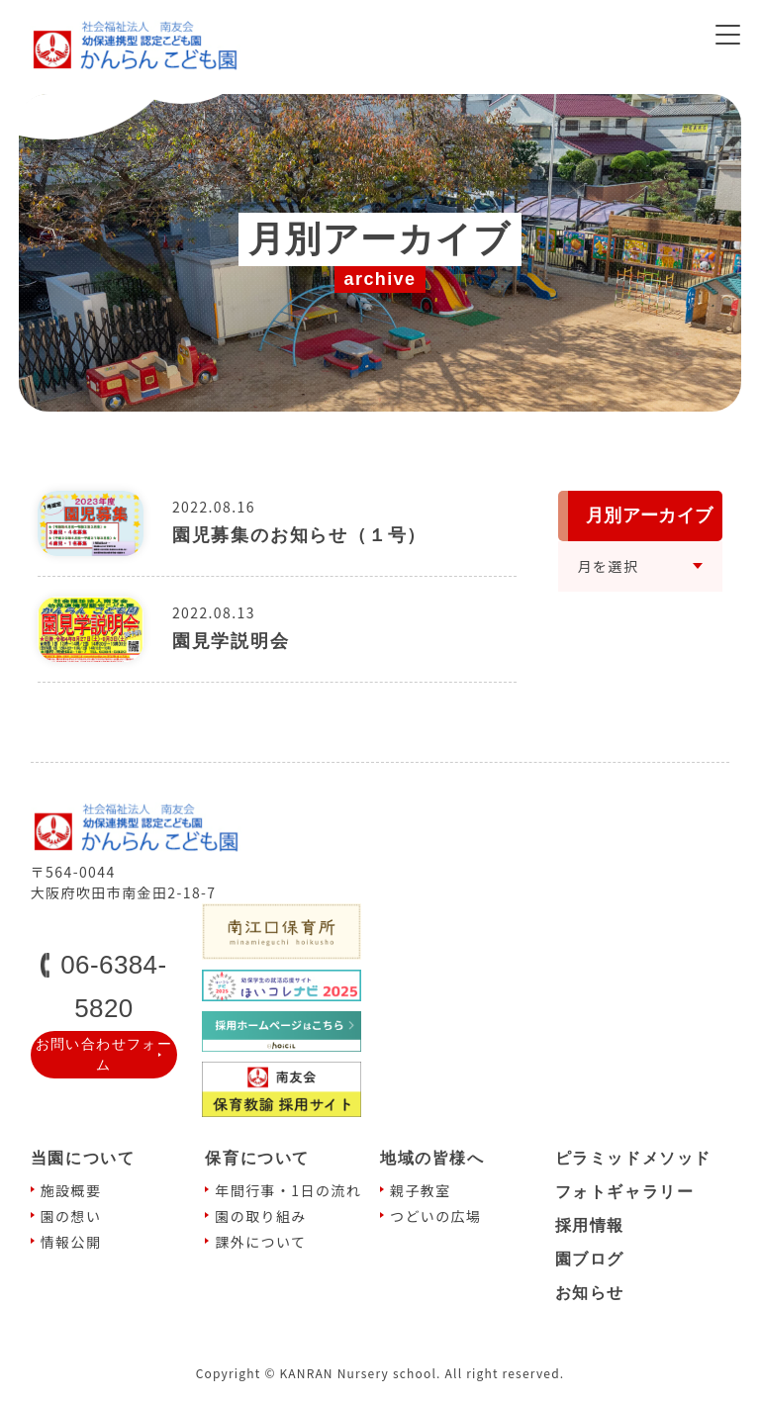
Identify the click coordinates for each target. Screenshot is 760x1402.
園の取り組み (260, 1216)
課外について (260, 1242)
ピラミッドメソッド (633, 1158)
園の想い (71, 1216)
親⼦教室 (420, 1190)
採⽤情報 (589, 1225)
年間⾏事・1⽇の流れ (288, 1190)
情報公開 (71, 1242)
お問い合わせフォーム (104, 1054)
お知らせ (589, 1292)
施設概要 (71, 1190)
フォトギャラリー (625, 1191)
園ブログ (589, 1259)
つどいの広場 (435, 1216)
